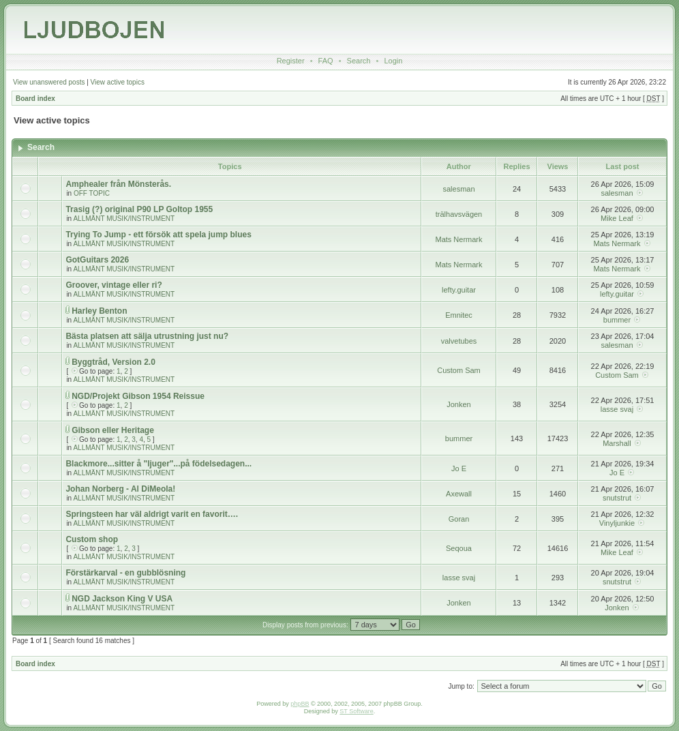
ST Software (356, 711)
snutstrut (617, 498)
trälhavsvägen (459, 214)
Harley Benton (99, 311)
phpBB (299, 703)
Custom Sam (459, 370)
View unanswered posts (49, 82)
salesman (458, 189)
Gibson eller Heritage (113, 430)
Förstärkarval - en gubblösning (125, 573)
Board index (35, 98)
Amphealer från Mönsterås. (118, 184)
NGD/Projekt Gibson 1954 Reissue (138, 396)
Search (359, 61)
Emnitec (458, 315)
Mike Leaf (617, 218)
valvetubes (459, 341)
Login (393, 61)
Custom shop (91, 539)
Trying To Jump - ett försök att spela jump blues (158, 234)
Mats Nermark (458, 239)
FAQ (325, 61)
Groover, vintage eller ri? (113, 285)
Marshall (617, 443)
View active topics (118, 82)
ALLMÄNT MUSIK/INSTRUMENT (124, 218)
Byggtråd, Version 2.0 (113, 362)
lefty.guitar (459, 290)
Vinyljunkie (617, 523)
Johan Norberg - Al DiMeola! (120, 489)
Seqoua (459, 548)
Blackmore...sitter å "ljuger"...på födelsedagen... (158, 463)
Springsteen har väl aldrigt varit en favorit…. (151, 514)
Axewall (459, 494)
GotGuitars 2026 (97, 260)
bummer (617, 320)
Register (291, 61)
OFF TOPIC (92, 193)
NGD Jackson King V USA (122, 598)
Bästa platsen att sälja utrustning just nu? (146, 336)
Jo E (458, 468)
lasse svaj (617, 409)
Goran (459, 519)
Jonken (458, 404)
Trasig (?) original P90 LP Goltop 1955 (139, 209)
